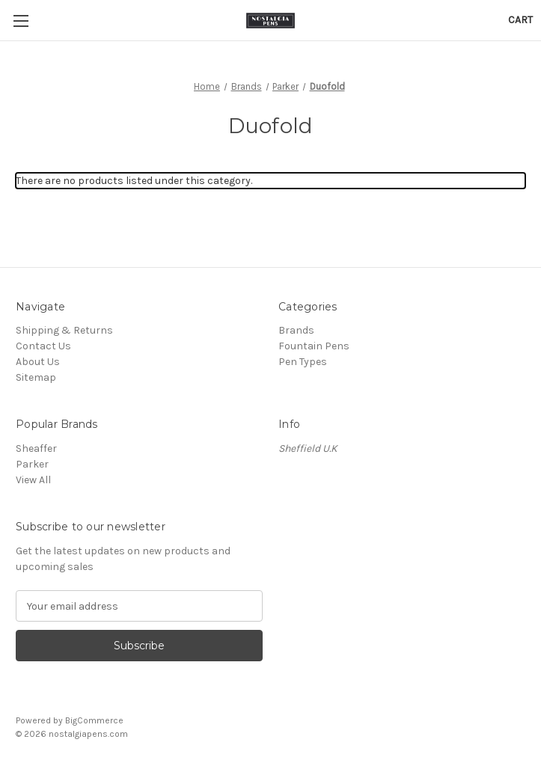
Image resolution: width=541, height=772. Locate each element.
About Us (38, 361)
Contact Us (43, 346)
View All (33, 480)
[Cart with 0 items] (520, 19)
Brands (296, 330)
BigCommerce (94, 720)
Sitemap (36, 377)
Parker (33, 464)
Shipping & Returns (64, 330)
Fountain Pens (313, 346)
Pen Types (302, 361)
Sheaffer (36, 448)
